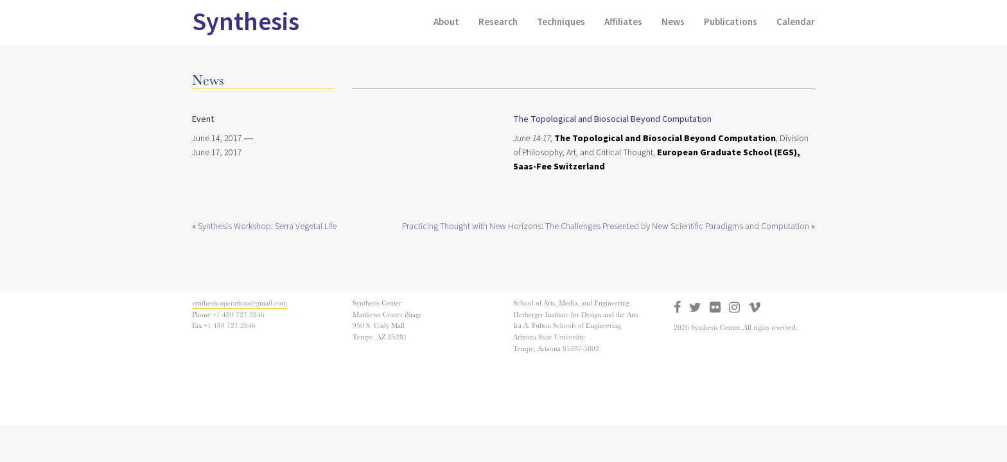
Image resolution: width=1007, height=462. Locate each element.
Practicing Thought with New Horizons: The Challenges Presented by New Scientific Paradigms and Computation (605, 226)
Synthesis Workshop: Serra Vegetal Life (267, 226)
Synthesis (245, 22)
